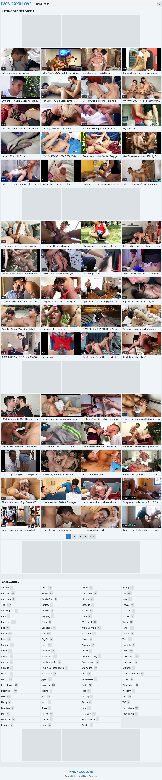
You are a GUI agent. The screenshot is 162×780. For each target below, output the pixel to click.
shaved (128, 605)
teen (127, 639)
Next (92, 536)
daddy (6, 679)
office (87, 651)
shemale (128, 611)
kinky (46, 708)
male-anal (89, 622)
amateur (8, 593)
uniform (128, 668)
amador (7, 588)
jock (46, 696)
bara (5, 616)
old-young (89, 668)
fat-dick (47, 611)
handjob (48, 651)
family (47, 593)
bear (6, 639)
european (8, 719)
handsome (49, 656)
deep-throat (9, 685)
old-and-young (91, 656)
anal (6, 605)
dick (6, 696)
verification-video (133, 674)
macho (87, 611)
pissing (87, 696)
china (6, 651)
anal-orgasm (9, 611)
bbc (5, 628)
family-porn (49, 599)
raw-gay (89, 714)
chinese (7, 656)
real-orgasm (90, 719)
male (87, 616)
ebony (6, 702)
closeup (7, 668)
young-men (130, 714)
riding (128, 588)
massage (89, 633)
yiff (126, 702)
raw (86, 708)
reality (87, 725)
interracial (49, 674)
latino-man (89, 593)
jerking (47, 691)
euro (5, 714)
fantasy (47, 605)
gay (46, 633)
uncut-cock (130, 656)
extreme (7, 725)
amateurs (8, 599)
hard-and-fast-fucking (55, 668)
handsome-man (51, 662)
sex (127, 593)
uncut (127, 651)
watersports (130, 685)
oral (86, 674)
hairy (47, 645)
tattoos (128, 633)
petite (87, 685)
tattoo (128, 628)
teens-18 (128, 645)
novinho (88, 645)
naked (87, 639)
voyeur (127, 679)
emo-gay (7, 708)
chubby (7, 662)
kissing (47, 714)
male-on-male (91, 628)
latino (87, 588)
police (87, 702)
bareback (8, 622)
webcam (128, 691)
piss (86, 691)
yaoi (126, 696)
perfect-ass (89, 679)
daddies (7, 674)
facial (47, 588)
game (47, 622)
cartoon (7, 645)
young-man (130, 708)
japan (47, 679)
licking (88, 599)
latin (46, 725)
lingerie (88, 605)
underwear (129, 662)
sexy (127, 599)
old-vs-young (90, 662)
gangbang (49, 628)
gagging (48, 616)
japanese (48, 685)
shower (128, 616)
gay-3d (47, 639)
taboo (127, 622)
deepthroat (9, 691)
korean (47, 719)
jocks (46, 702)
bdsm (6, 633)
